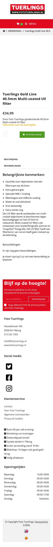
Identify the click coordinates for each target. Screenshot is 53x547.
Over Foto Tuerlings (14, 410)
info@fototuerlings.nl (15, 341)
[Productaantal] (5, 134)
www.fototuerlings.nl (15, 345)
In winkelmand (34, 134)
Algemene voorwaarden (17, 414)
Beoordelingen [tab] (12, 165)
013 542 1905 (11, 334)
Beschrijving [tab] (11, 159)
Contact (8, 406)
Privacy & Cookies (13, 418)
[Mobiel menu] (31, 23)
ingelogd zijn (18, 256)
